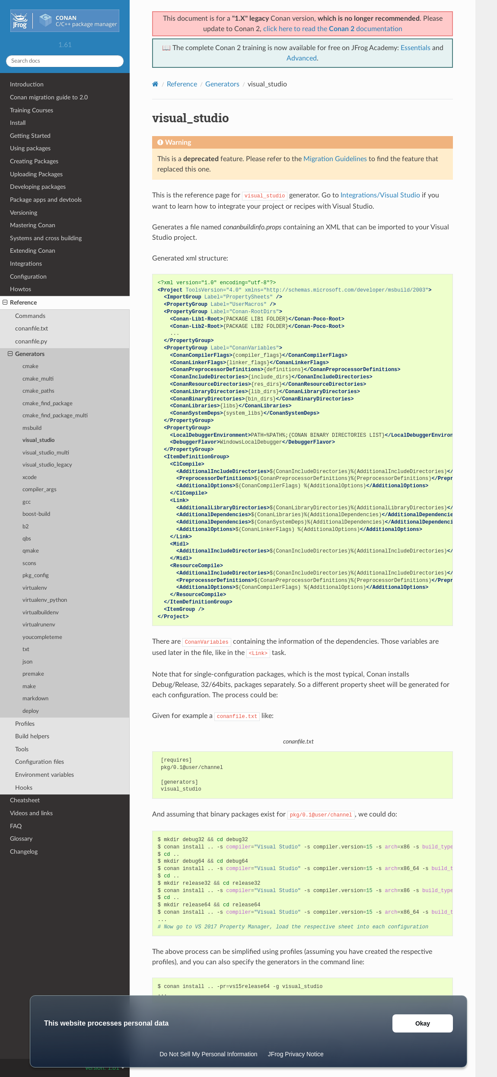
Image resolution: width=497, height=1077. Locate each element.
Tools (22, 749)
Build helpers (32, 736)
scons (29, 563)
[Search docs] (65, 61)
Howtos (20, 289)
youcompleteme (42, 637)
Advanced (302, 58)
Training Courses (31, 110)
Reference (20, 303)
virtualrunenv (38, 625)
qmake (30, 551)
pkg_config (35, 575)
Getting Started (30, 136)
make (29, 686)
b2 (25, 527)
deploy (30, 711)
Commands (30, 316)
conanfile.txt (31, 328)
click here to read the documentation (332, 28)
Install (17, 123)
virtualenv (34, 588)
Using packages (30, 148)
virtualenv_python (44, 600)
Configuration (28, 276)
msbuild (31, 428)
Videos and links (31, 813)
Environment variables (44, 775)
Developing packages (38, 187)
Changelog (24, 851)
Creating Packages (34, 161)
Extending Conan (32, 251)
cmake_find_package (47, 404)
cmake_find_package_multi (55, 416)
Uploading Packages (36, 174)
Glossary (21, 839)
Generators (26, 354)
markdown (35, 699)
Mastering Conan (32, 225)
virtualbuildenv (40, 613)
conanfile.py (31, 341)
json (27, 662)
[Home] (155, 84)
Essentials (415, 47)
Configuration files (39, 762)
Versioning (23, 213)
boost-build (36, 514)
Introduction (27, 84)
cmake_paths (38, 391)
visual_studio (38, 440)
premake (33, 674)
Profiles (25, 724)
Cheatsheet (25, 800)
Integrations (26, 264)
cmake (30, 366)
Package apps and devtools (46, 200)
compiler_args (39, 489)
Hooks (23, 788)
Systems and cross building (46, 238)
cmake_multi (38, 379)
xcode (29, 477)
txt (25, 649)
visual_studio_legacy (47, 465)
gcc (26, 502)
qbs (26, 539)
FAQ (16, 826)
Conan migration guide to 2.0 (49, 97)
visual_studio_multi (45, 453)
